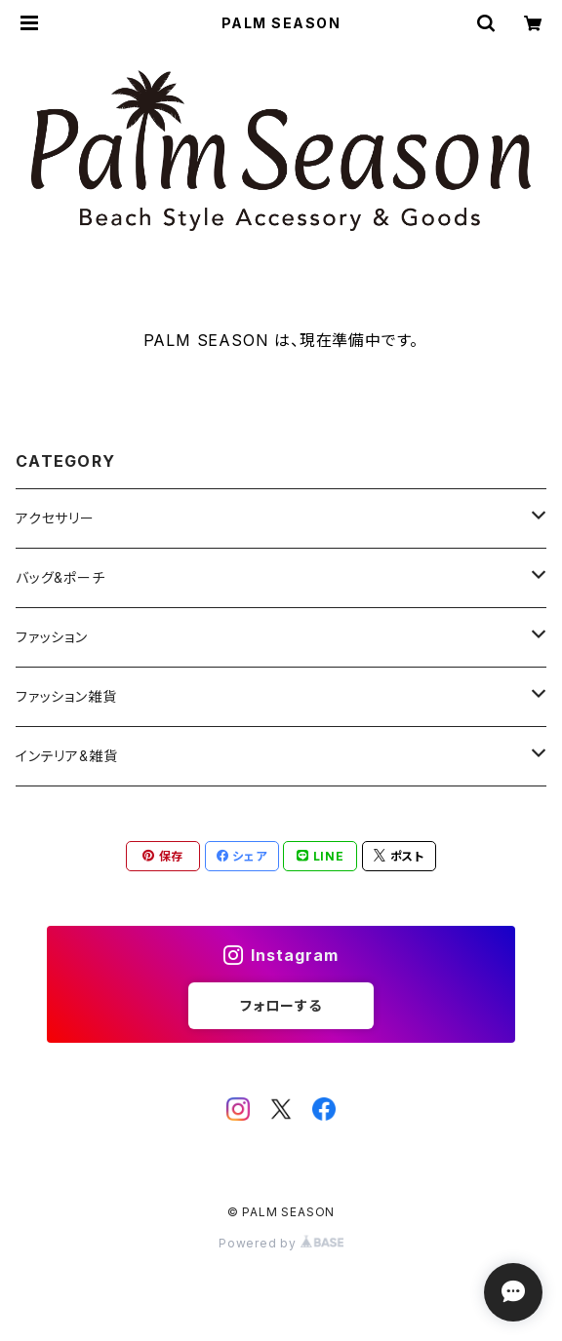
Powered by (281, 1243)
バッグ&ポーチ (60, 577)
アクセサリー (55, 518)
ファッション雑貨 (66, 696)
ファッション (52, 637)
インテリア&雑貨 (66, 755)
